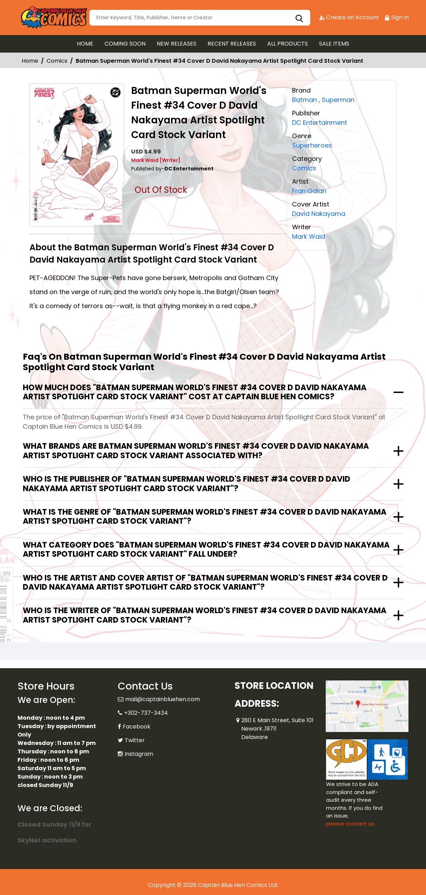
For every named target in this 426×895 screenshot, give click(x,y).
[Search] (199, 18)
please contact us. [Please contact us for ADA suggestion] (350, 823)
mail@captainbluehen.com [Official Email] (162, 699)
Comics (57, 61)
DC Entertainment (319, 122)
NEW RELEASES (176, 44)
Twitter (135, 740)
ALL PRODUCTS (287, 44)
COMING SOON (125, 44)
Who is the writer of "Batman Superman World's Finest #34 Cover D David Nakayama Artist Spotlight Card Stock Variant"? (204, 615)
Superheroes (312, 144)
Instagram (138, 754)
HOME (85, 44)
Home (30, 61)
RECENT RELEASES (232, 44)
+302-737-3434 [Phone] (146, 713)
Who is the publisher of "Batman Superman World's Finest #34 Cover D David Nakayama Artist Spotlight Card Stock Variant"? (186, 484)
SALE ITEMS (334, 44)
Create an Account (349, 17)
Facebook (136, 727)
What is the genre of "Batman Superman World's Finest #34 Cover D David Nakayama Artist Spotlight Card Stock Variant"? (204, 517)
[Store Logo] (53, 17)
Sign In (396, 17)
